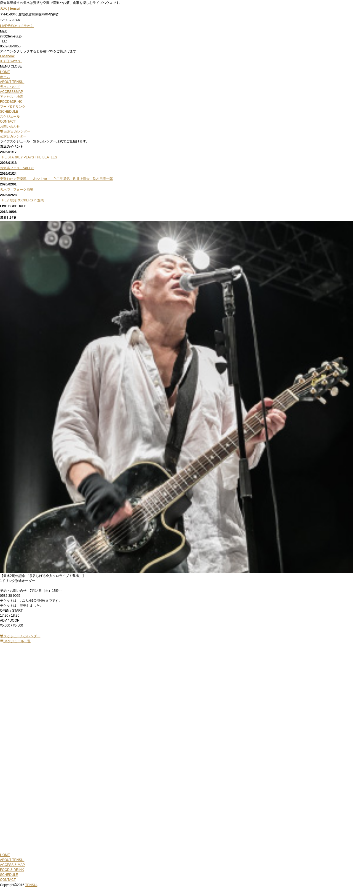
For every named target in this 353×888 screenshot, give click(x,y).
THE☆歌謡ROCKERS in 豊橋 (22, 200)
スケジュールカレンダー (20, 636)
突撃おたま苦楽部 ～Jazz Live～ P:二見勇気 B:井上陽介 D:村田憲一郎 (56, 179)
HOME (5, 855)
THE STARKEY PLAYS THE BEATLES (28, 157)
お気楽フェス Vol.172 (17, 168)
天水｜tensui (10, 8)
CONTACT (8, 880)
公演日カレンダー (15, 131)
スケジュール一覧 (15, 641)
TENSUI (31, 885)
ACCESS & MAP (12, 865)
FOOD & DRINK (12, 870)
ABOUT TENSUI (12, 860)
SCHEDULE (9, 875)
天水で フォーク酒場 (16, 189)
